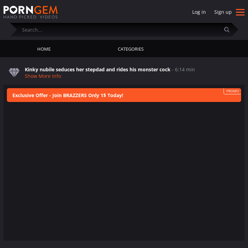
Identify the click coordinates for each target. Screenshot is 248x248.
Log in (199, 12)
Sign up (223, 12)
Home (44, 49)
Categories (131, 49)
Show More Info (43, 76)
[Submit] (229, 29)
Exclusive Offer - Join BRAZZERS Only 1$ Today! (67, 95)
